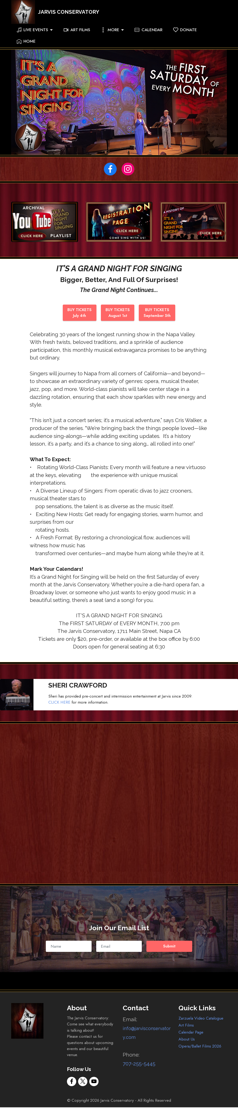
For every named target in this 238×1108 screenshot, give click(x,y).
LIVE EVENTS (32, 36)
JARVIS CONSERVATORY (74, 14)
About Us (186, 1040)
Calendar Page (190, 1033)
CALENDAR (148, 36)
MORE (110, 36)
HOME (26, 47)
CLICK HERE (59, 703)
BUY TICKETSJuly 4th (78, 313)
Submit (169, 947)
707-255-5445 (139, 1064)
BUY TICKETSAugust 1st (118, 313)
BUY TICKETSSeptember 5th (158, 313)
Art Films (186, 1026)
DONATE (185, 36)
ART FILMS (76, 36)
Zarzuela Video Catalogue (200, 1019)
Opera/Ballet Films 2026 (199, 1047)
